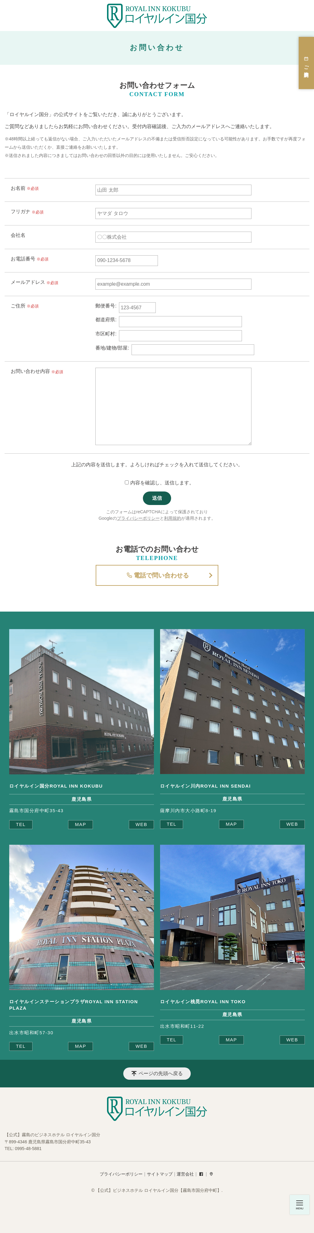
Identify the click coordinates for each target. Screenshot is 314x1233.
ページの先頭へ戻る (161, 1073)
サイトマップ (160, 1174)
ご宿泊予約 (306, 63)
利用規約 (172, 518)
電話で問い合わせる (157, 575)
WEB (141, 824)
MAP (80, 824)
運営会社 (185, 1174)
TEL (21, 824)
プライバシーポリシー (138, 518)
